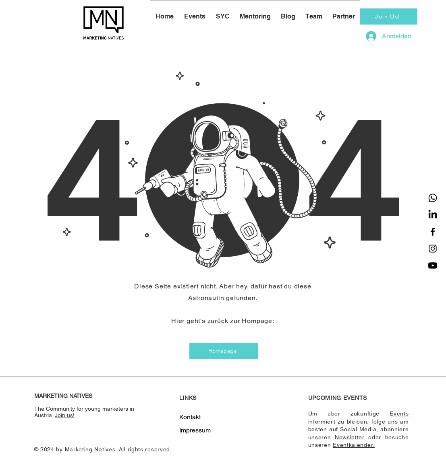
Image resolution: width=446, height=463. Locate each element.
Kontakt (190, 417)
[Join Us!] (388, 16)
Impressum (195, 430)
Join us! (65, 415)
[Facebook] (432, 231)
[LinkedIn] (432, 215)
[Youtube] (432, 265)
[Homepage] (223, 351)
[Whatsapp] (432, 198)
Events (399, 413)
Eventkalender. (354, 445)
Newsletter (350, 437)
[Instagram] (432, 248)
